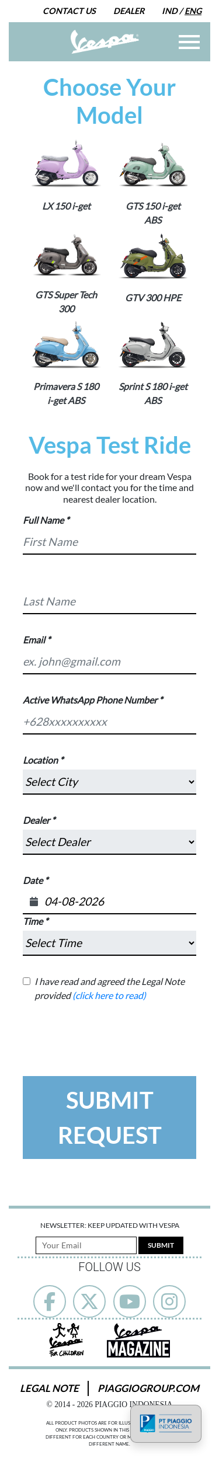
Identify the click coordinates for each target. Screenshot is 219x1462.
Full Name (43, 519)
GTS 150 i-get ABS (153, 212)
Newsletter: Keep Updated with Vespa (109, 1225)
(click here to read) (109, 995)
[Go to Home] (105, 42)
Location (40, 759)
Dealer (128, 11)
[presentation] (111, 1025)
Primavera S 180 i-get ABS (66, 393)
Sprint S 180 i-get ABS (153, 393)
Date (33, 880)
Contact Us (69, 11)
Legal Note (49, 1388)
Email (34, 639)
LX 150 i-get (66, 205)
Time (33, 921)
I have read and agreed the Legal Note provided (109, 988)
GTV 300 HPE (153, 297)
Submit (161, 1245)
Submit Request (110, 1117)
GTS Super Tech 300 (66, 301)
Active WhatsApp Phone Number (90, 699)
